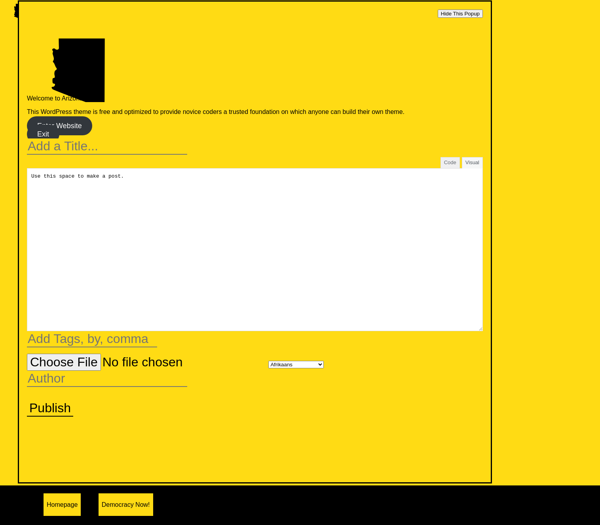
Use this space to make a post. (254, 250)
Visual (472, 162)
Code (450, 162)
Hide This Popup (460, 14)
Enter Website (59, 126)
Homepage (62, 504)
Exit (43, 134)
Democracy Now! (126, 504)
